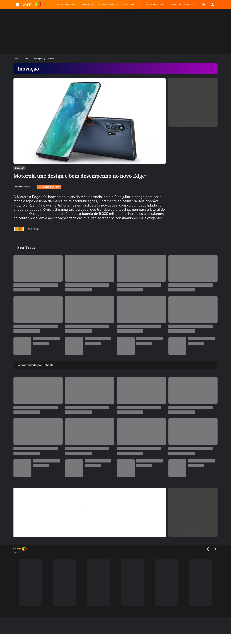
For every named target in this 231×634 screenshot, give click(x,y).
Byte (26, 58)
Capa (15, 58)
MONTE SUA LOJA (132, 4)
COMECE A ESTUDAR (109, 4)
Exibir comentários (21, 186)
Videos (51, 58)
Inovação (38, 58)
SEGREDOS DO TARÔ (155, 4)
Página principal (32, 4)
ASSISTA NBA (87, 4)
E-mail (203, 4)
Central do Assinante (182, 4)
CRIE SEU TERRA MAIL (66, 4)
